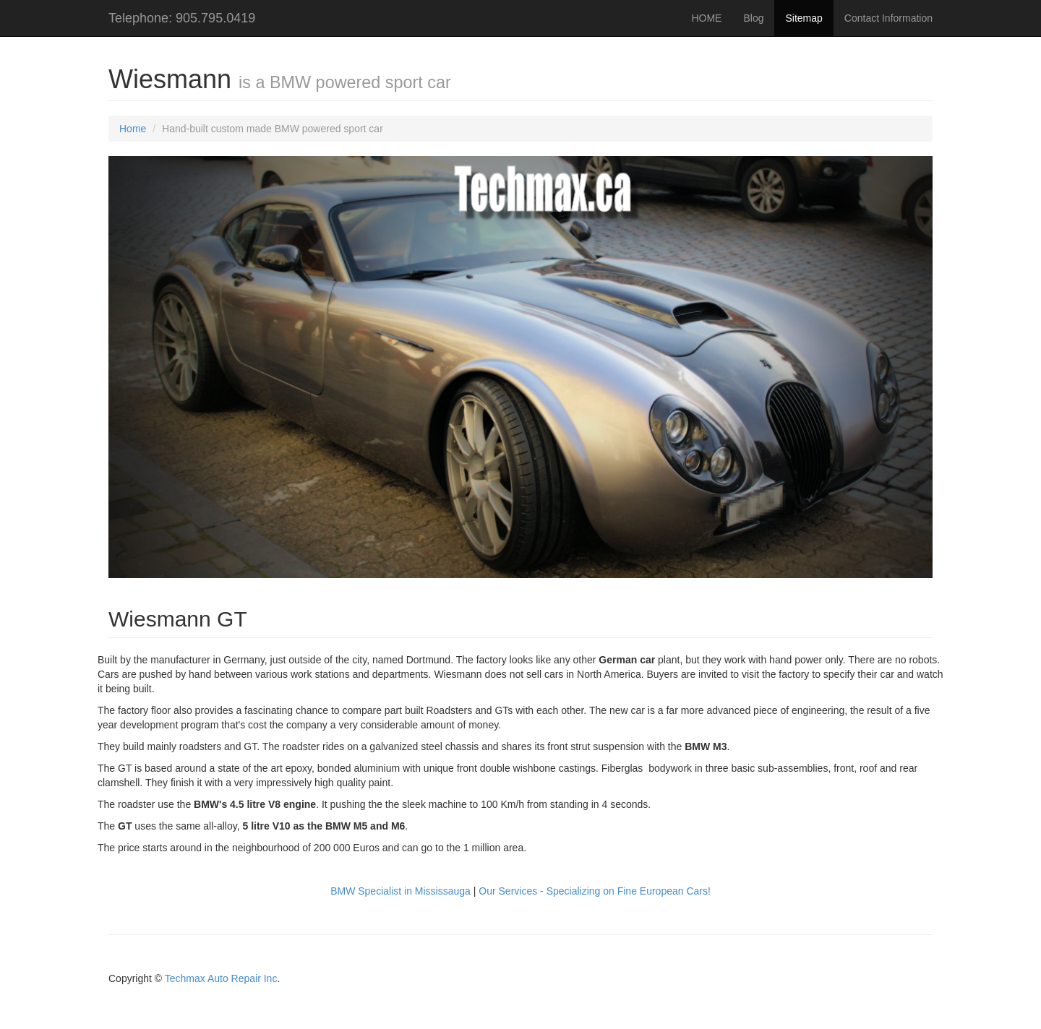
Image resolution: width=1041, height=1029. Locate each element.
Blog (753, 18)
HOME (706, 18)
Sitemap (803, 18)
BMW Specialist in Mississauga (400, 891)
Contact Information (888, 18)
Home (132, 128)
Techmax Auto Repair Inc (221, 978)
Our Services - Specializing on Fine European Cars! (595, 891)
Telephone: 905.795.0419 (181, 18)
